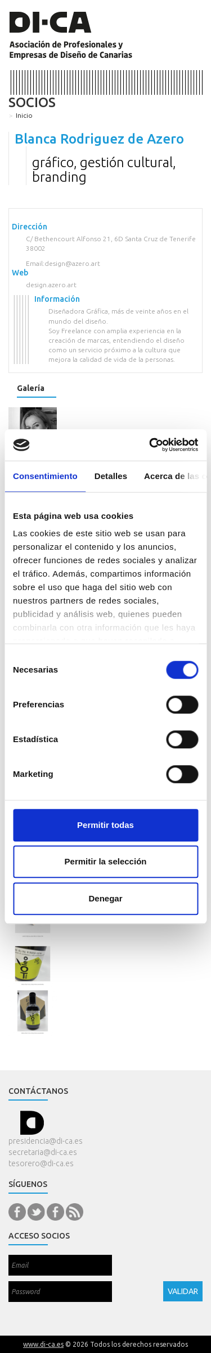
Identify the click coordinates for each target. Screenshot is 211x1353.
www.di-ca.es (43, 1344)
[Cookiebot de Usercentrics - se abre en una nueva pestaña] (150, 445)
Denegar (105, 898)
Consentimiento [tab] (45, 476)
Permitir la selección (106, 861)
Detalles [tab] (111, 476)
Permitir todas (105, 825)
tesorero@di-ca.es (41, 1163)
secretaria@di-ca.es (42, 1152)
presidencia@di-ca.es (45, 1140)
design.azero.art (51, 284)
